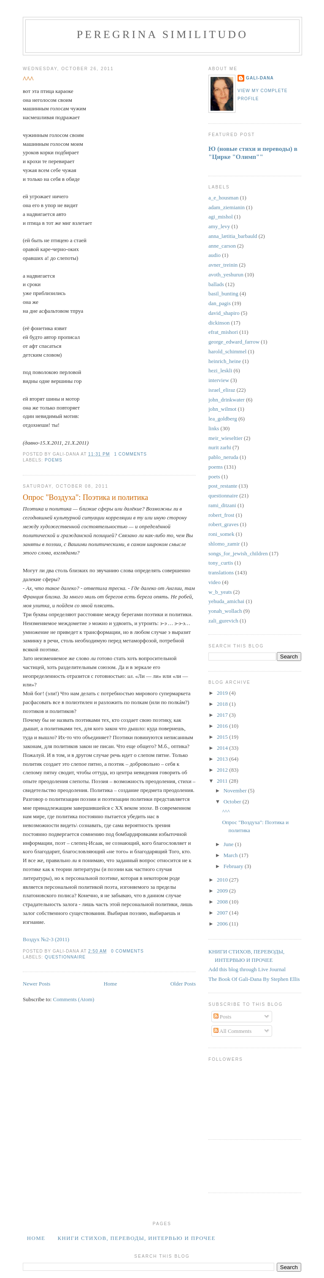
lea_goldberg (222, 418)
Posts (222, 1016)
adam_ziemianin (226, 207)
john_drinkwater (226, 399)
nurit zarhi (219, 447)
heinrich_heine (224, 361)
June (229, 844)
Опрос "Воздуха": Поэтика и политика (85, 497)
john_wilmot (222, 409)
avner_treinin (223, 265)
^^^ (28, 79)
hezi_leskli (220, 370)
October (233, 801)
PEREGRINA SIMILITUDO (162, 34)
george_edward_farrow (233, 342)
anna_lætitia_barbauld (232, 236)
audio (214, 255)
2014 (223, 748)
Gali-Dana (260, 78)
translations (221, 572)
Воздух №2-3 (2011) (46, 939)
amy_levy (219, 226)
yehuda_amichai (226, 601)
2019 (223, 693)
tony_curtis (220, 563)
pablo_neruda (223, 457)
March (231, 855)
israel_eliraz (221, 390)
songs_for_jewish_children (238, 553)
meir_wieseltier (225, 438)
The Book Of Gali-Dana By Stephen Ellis (254, 979)
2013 (223, 759)
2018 (223, 704)
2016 (223, 726)
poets (214, 476)
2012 (223, 770)
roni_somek (221, 534)
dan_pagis (219, 303)
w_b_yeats (220, 592)
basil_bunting (223, 293)
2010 (223, 880)
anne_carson (222, 246)
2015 (223, 737)
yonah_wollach (225, 611)
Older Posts (183, 983)
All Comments (232, 1031)
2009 (223, 891)
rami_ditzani (222, 505)
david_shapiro (224, 313)
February (234, 866)
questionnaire (65, 957)
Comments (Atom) (73, 999)
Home (110, 983)
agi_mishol (220, 216)
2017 (223, 715)
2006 (223, 923)
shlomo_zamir (224, 544)
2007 (223, 912)
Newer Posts (36, 983)
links (213, 428)
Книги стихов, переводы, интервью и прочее (136, 1238)
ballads (216, 284)
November (236, 790)
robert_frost (221, 515)
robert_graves (223, 524)
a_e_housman (223, 197)
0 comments (127, 951)
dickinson (219, 323)
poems (53, 460)
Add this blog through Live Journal (247, 969)
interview (218, 380)
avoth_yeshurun (225, 274)
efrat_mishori (223, 332)
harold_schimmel (227, 351)
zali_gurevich (223, 620)
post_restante (223, 486)
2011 (223, 781)
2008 (223, 901)
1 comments (130, 454)
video (214, 582)
